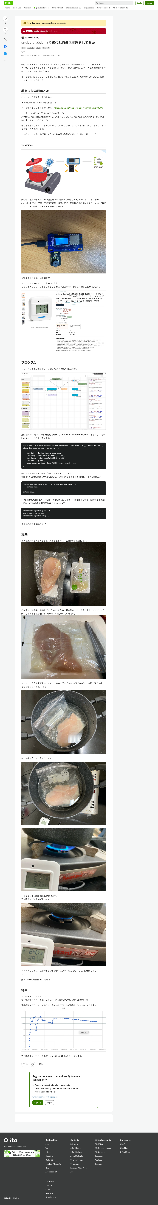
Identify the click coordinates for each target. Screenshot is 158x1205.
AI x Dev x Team (120, 8)
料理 (23, 48)
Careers (48, 1189)
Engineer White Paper (78, 1168)
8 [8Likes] (5, 23)
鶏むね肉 (45, 48)
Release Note (75, 1144)
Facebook (99, 1156)
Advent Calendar (76, 1156)
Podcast (98, 1164)
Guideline (49, 1156)
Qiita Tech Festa (76, 1160)
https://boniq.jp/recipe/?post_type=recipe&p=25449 (78, 107)
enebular (30, 48)
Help (47, 1168)
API (71, 1172)
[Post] (5, 39)
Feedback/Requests (53, 1164)
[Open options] (5, 60)
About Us (49, 1185)
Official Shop (125, 1152)
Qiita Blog (49, 1193)
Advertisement (51, 1172)
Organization (89, 8)
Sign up (37, 1102)
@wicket (30, 37)
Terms (47, 1148)
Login (139, 3)
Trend (7, 8)
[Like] (5, 18)
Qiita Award (74, 1164)
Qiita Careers (103, 8)
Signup (149, 3)
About (47, 1144)
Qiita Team (124, 1144)
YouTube (98, 1160)
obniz (38, 48)
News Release (50, 1197)
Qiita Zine (124, 1148)
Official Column (73, 8)
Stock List (17, 8)
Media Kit (49, 1160)
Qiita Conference (41, 8)
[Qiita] (8, 3)
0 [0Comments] (41, 1064)
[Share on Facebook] (5, 46)
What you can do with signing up (45, 1097)
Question (27, 8)
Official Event (57, 8)
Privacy (48, 1152)
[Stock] (5, 29)
